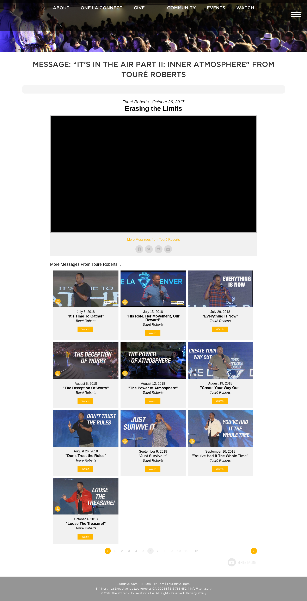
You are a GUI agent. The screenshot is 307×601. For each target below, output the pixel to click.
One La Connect (102, 8)
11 (186, 551)
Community (181, 8)
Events (216, 8)
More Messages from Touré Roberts (153, 239)
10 (179, 551)
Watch (245, 8)
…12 (194, 551)
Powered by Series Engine (241, 562)
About (61, 8)
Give (139, 8)
